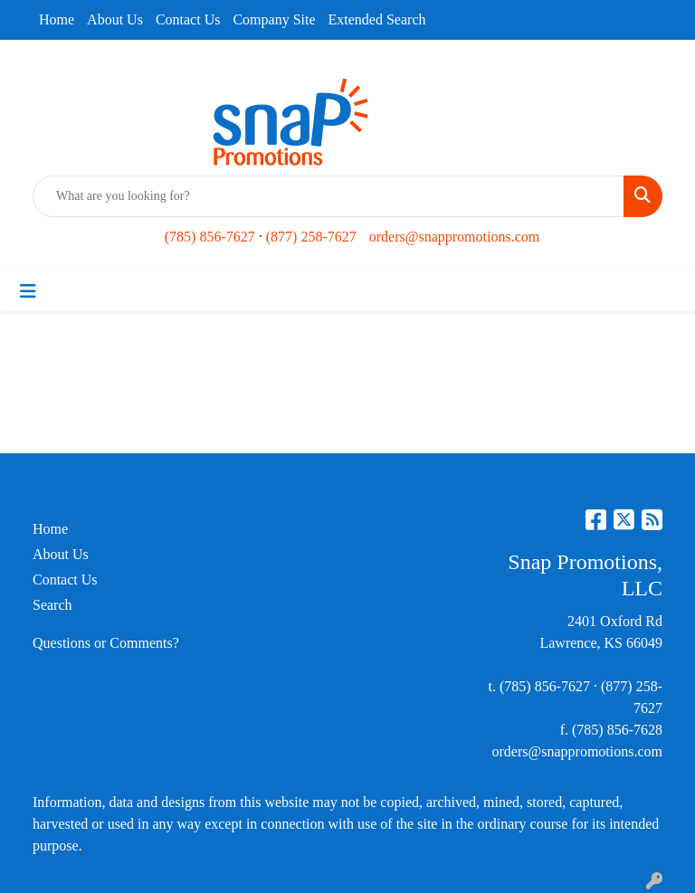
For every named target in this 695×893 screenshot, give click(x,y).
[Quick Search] (328, 196)
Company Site (274, 19)
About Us (115, 19)
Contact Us (188, 19)
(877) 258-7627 (311, 236)
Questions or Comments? (106, 643)
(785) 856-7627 (210, 236)
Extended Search (377, 19)
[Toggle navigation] (28, 291)
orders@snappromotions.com (454, 236)
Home (56, 19)
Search (52, 605)
